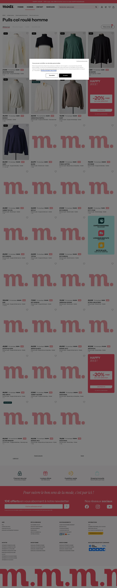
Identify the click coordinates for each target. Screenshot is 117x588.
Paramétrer (52, 75)
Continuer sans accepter (82, 61)
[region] (59, 69)
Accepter (65, 75)
